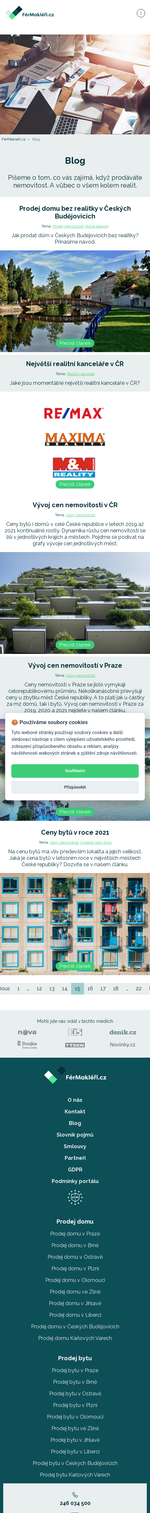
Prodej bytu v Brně (75, 1382)
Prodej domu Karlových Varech (75, 1338)
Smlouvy (75, 1146)
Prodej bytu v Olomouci (75, 1417)
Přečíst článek (75, 343)
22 (139, 988)
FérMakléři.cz (14, 139)
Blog (75, 1123)
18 (116, 988)
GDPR (75, 1170)
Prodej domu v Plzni (75, 1269)
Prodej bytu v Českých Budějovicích (75, 1463)
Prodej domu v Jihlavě (75, 1303)
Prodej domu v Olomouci (75, 1280)
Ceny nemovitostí (80, 515)
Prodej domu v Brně (75, 1245)
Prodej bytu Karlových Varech (75, 1475)
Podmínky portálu (75, 1181)
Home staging (97, 226)
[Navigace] (140, 13)
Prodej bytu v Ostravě (75, 1394)
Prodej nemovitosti (68, 226)
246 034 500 (75, 1499)
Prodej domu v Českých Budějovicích (75, 1327)
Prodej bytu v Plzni (75, 1405)
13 (52, 988)
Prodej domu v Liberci (75, 1315)
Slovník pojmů (75, 1135)
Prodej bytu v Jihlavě (75, 1440)
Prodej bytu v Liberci (75, 1452)
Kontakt (75, 1112)
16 (90, 988)
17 (103, 988)
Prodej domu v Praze (75, 1234)
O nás (75, 1100)
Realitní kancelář (81, 374)
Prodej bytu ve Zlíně (75, 1428)
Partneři (75, 1158)
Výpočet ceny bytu (96, 842)
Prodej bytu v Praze (75, 1370)
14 (65, 988)
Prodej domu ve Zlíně (75, 1292)
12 (39, 988)
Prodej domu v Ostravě (75, 1257)
